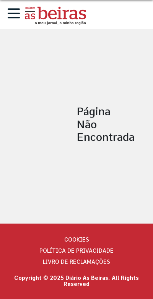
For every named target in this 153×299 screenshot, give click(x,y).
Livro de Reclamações (76, 262)
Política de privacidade (76, 251)
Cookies (76, 240)
